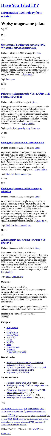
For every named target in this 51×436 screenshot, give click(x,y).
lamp (28, 128)
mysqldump (32, 416)
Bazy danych (12, 327)
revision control (32, 419)
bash (25, 409)
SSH (9, 422)
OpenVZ (15, 276)
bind (8, 174)
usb (19, 422)
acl (2, 409)
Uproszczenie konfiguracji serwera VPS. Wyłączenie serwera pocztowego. (23, 46)
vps (13, 79)
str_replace (15, 422)
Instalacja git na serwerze (18, 395)
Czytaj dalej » (27, 75)
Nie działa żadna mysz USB (19, 383)
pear (5, 419)
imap (41, 411)
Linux (38, 53)
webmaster (15, 425)
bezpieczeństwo (33, 409)
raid (25, 419)
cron (15, 411)
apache (9, 128)
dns (12, 174)
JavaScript (11, 337)
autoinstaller (14, 409)
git (28, 411)
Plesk (9, 344)
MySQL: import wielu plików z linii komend (26, 367)
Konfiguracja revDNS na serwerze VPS (22, 142)
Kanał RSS (6, 433)
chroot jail (10, 411)
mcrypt (26, 416)
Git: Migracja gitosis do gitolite (20, 370)
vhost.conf (25, 422)
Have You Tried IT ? (20, 5)
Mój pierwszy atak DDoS (18, 372)
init (44, 411)
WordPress (37, 429)
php (10, 418)
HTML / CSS (12, 335)
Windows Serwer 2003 (16, 352)
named (24, 174)
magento (21, 416)
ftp (14, 128)
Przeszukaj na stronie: (10, 314)
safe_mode (43, 419)
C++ (8, 330)
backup (21, 409)
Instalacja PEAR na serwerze (19, 397)
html (37, 411)
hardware (32, 411)
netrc (48, 416)
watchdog (38, 422)
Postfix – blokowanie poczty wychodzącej (25, 362)
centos (4, 411)
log (17, 416)
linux (8, 79)
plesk (15, 418)
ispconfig (21, 128)
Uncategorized (13, 347)
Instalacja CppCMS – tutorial (19, 365)
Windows (11, 349)
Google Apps (12, 332)
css (18, 411)
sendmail (4, 422)
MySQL (10, 342)
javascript (4, 416)
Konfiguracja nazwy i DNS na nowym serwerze (27, 385)
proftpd (21, 419)
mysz (38, 416)
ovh (2, 419)
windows (23, 425)
